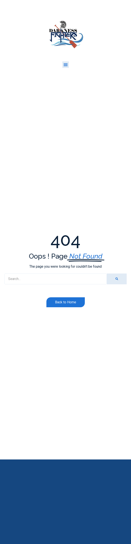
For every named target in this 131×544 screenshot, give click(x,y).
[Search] (117, 279)
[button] (65, 64)
